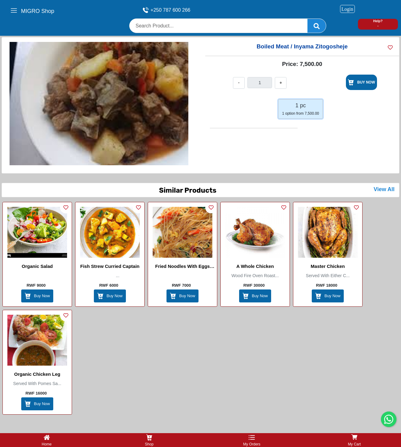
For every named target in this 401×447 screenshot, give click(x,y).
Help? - (378, 23)
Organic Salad (37, 266)
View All (384, 189)
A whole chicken (255, 266)
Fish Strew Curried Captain (110, 266)
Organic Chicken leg (37, 374)
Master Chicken (328, 266)
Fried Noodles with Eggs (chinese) (182, 267)
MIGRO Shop (37, 11)
